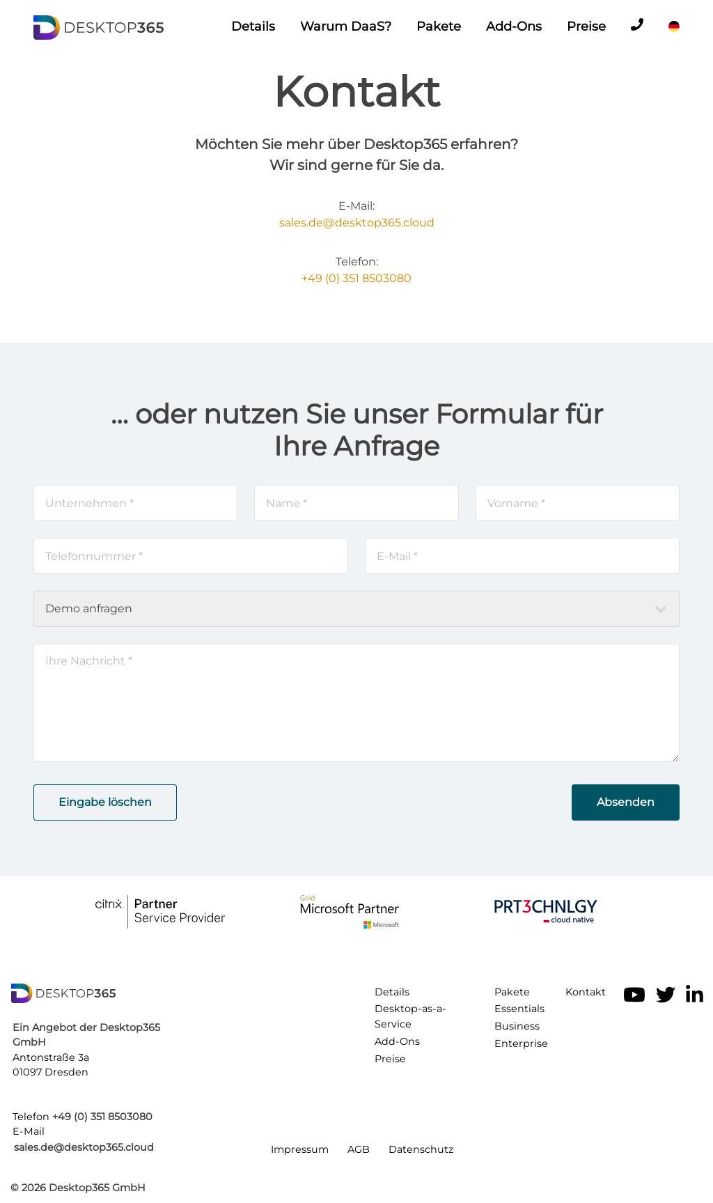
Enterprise (521, 1043)
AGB (358, 1149)
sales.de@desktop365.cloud (356, 222)
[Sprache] (674, 26)
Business (517, 1026)
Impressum (300, 1149)
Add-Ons (514, 26)
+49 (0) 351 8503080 (356, 278)
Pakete (438, 26)
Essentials (519, 1008)
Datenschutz (421, 1149)
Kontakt (585, 992)
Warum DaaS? (345, 26)
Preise (586, 26)
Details (253, 26)
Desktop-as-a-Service (410, 1016)
